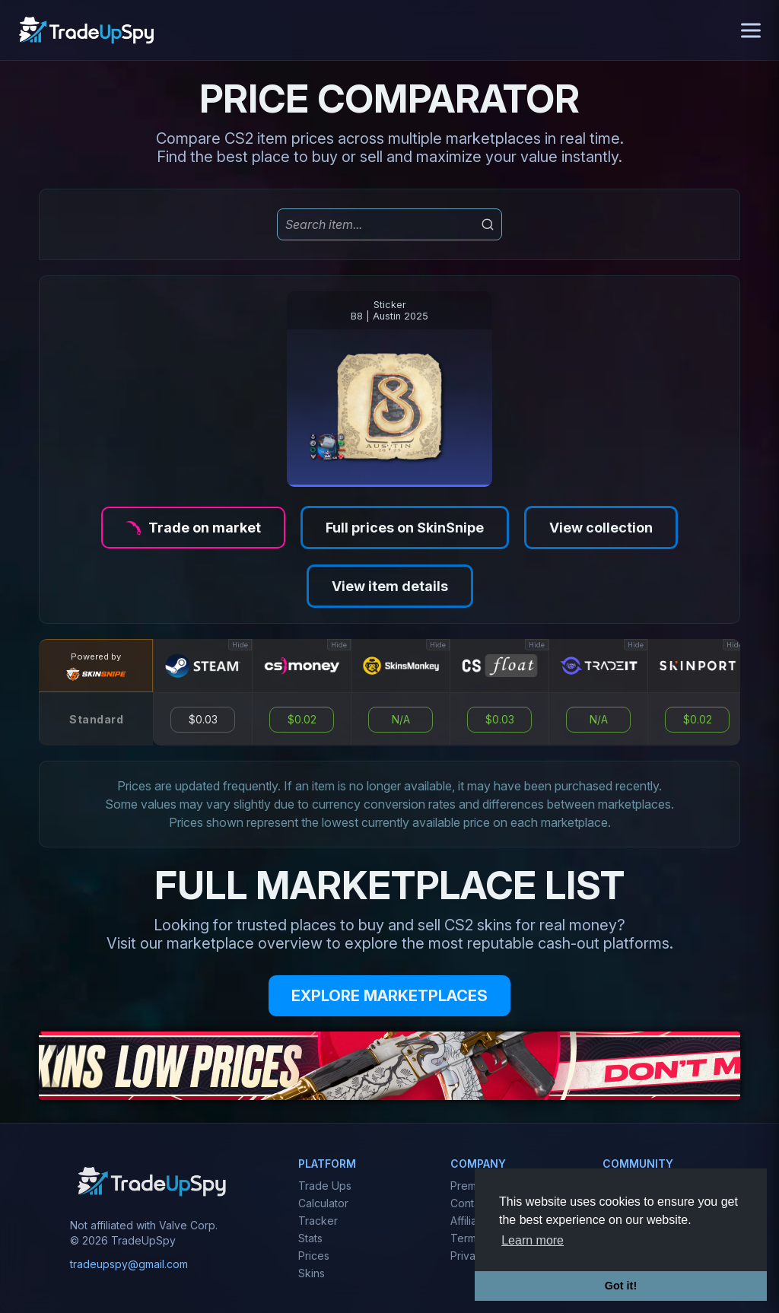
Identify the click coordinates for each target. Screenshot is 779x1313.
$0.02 (302, 720)
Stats (310, 1238)
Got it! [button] (621, 1286)
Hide (240, 645)
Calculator (323, 1203)
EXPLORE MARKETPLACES (389, 996)
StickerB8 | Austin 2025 (389, 310)
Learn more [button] (532, 1240)
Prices (313, 1255)
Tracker (318, 1220)
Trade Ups (324, 1185)
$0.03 (203, 720)
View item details (390, 586)
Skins (311, 1273)
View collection (601, 528)
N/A (401, 720)
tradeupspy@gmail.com (129, 1263)
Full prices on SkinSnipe (405, 528)
